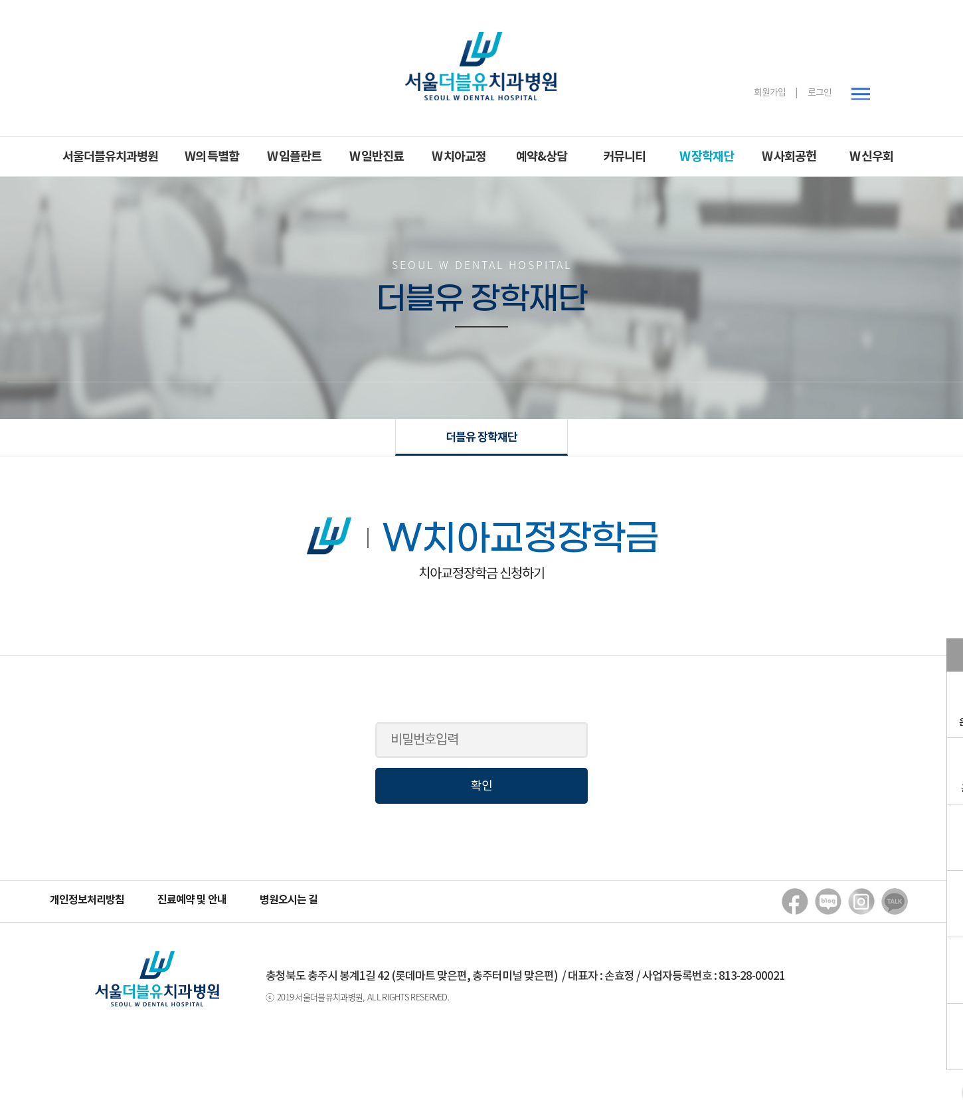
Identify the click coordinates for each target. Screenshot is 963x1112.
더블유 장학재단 (481, 437)
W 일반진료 (376, 156)
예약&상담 (541, 156)
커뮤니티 (624, 156)
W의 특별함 (212, 156)
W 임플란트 (294, 156)
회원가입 (770, 93)
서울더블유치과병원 (110, 156)
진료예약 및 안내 (191, 900)
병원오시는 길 (288, 900)
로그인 (820, 93)
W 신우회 (871, 156)
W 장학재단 (706, 156)
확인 (481, 786)
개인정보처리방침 (87, 900)
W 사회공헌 (789, 156)
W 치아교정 (459, 156)
